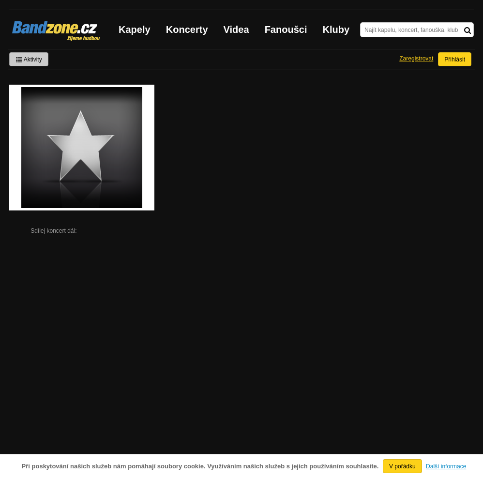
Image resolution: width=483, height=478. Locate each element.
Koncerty (187, 29)
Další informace (446, 466)
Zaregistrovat (416, 58)
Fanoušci (286, 29)
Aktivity (28, 59)
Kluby (336, 29)
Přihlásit (454, 59)
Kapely (135, 29)
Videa (236, 29)
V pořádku (402, 466)
